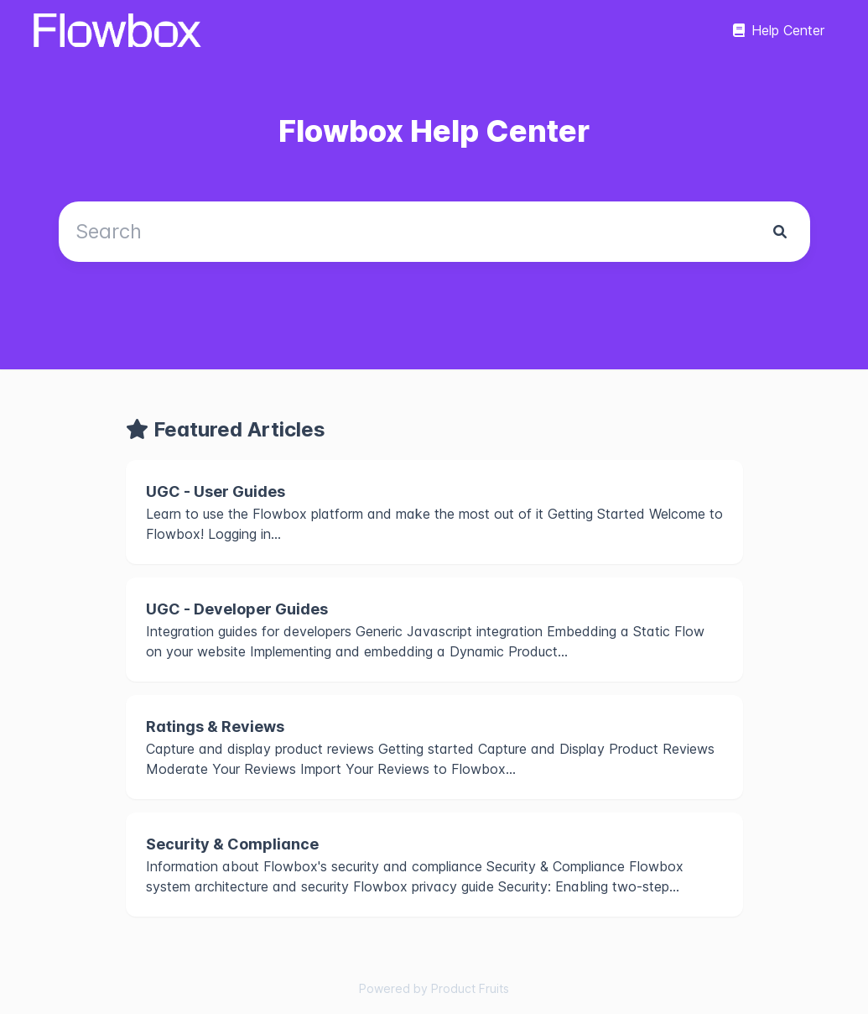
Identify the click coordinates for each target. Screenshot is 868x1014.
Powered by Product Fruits (434, 988)
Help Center (778, 30)
